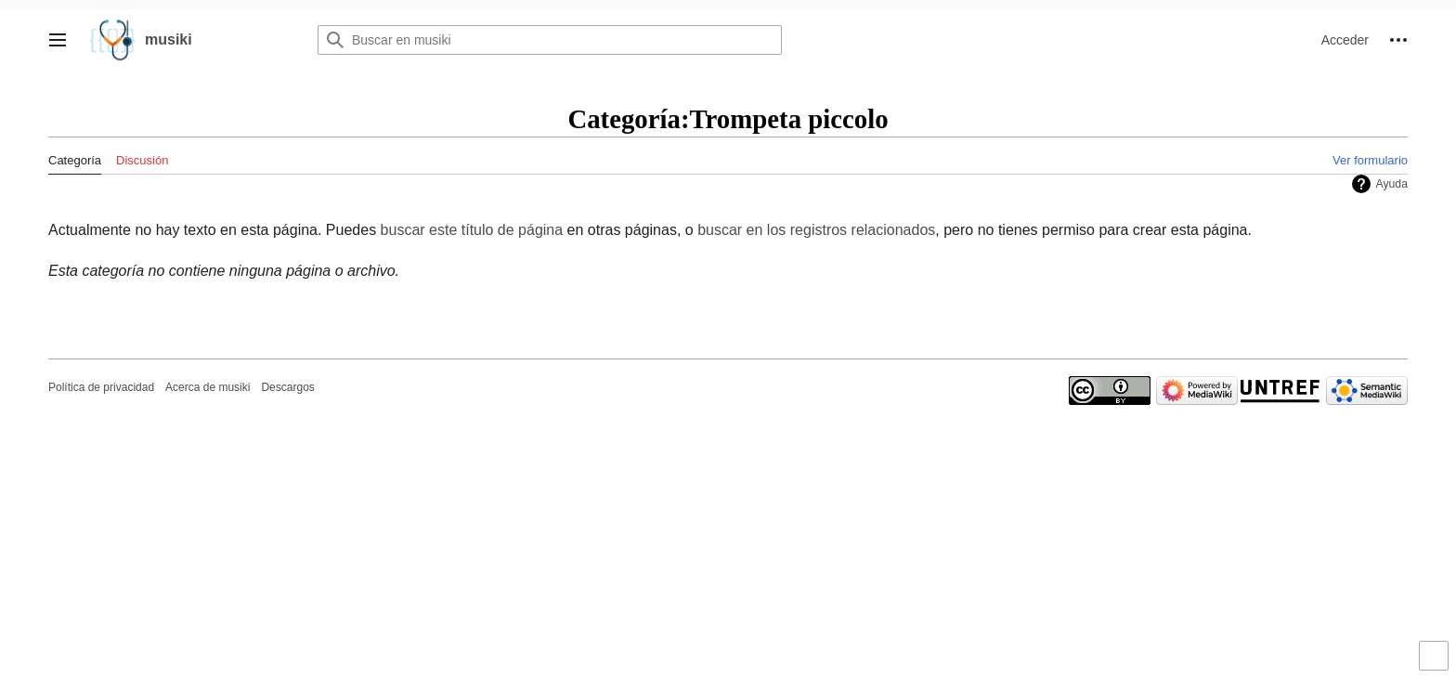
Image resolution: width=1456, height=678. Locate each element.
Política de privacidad (101, 387)
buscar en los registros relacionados (816, 230)
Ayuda (1391, 183)
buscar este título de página (472, 230)
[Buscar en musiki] (550, 40)
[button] (57, 40)
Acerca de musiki (207, 387)
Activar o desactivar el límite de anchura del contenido (1436, 664)
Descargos (287, 387)
